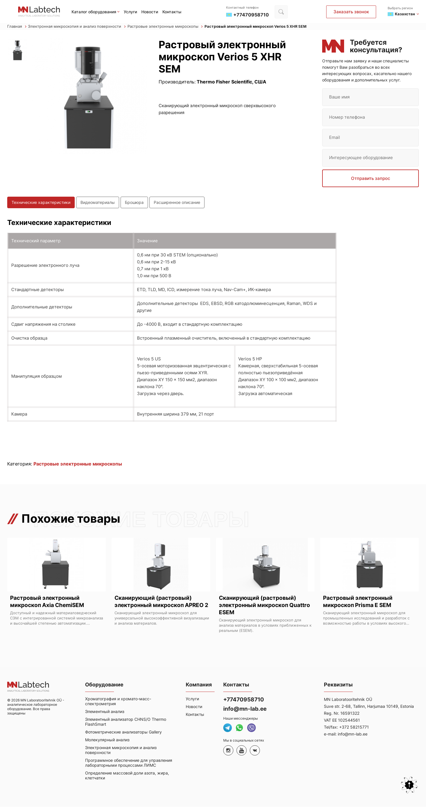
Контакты (171, 11)
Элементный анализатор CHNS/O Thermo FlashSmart (125, 723)
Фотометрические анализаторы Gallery (123, 733)
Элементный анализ (104, 712)
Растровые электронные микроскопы (165, 27)
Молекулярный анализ (107, 740)
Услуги (130, 11)
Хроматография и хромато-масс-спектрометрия (118, 702)
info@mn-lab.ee (246, 709)
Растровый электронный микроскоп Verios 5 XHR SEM (257, 27)
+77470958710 (245, 700)
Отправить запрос (370, 179)
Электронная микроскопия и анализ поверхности (77, 27)
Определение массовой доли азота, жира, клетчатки (127, 776)
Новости (149, 11)
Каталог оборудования (94, 11)
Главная (17, 27)
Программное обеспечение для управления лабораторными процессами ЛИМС (128, 764)
